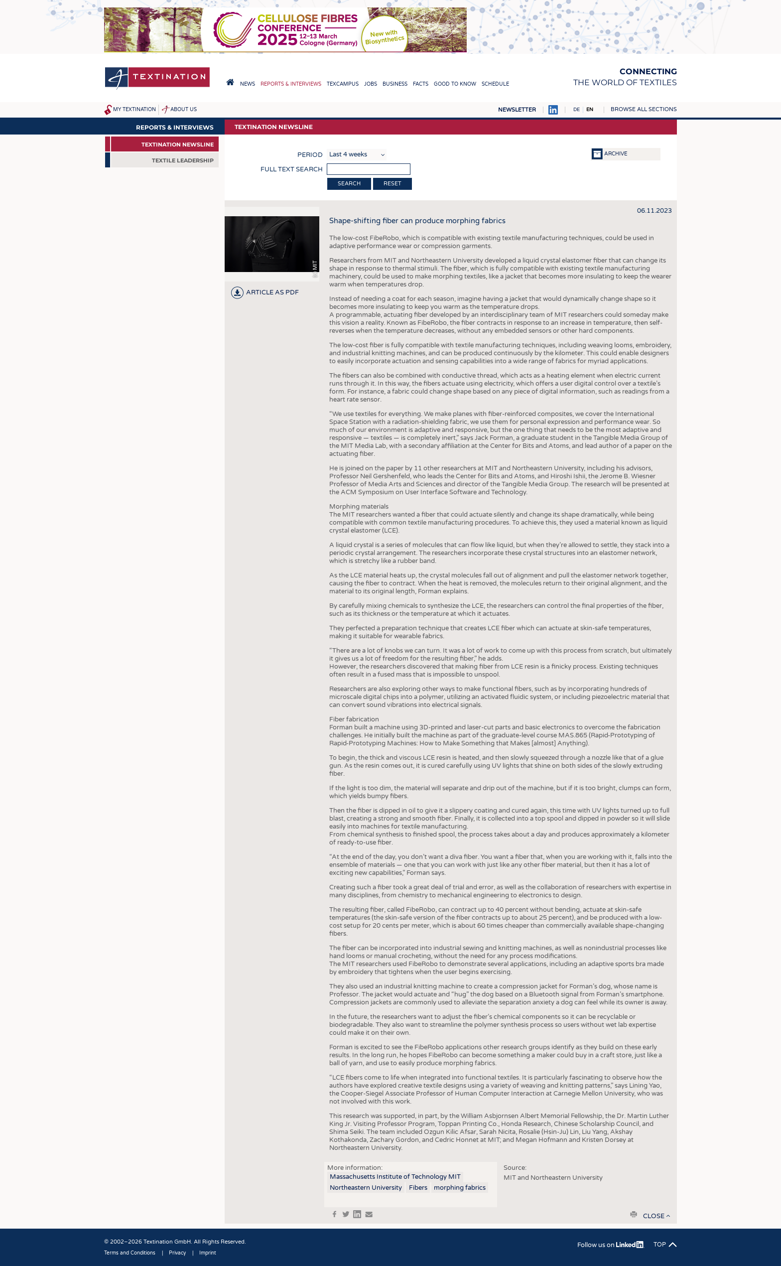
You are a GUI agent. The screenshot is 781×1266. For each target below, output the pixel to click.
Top (659, 1244)
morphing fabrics (460, 1188)
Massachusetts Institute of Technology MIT (395, 1177)
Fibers (418, 1188)
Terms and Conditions (129, 1253)
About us (183, 110)
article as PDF (272, 292)
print (634, 1214)
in (357, 1214)
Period (310, 155)
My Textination (134, 110)
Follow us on (611, 1245)
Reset (392, 183)
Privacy (177, 1253)
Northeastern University (366, 1188)
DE (576, 110)
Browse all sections (644, 109)
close (653, 1216)
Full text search (291, 169)
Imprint (207, 1253)
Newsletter (517, 110)
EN (589, 110)
